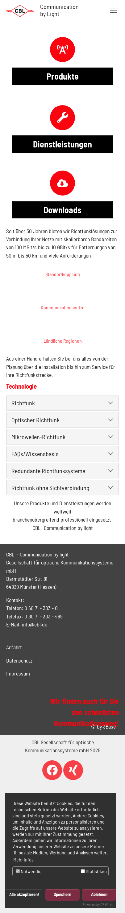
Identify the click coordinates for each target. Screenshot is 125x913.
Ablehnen (99, 894)
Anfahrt (14, 647)
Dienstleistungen (62, 144)
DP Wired (107, 904)
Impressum (18, 673)
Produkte (63, 76)
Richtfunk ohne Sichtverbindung (50, 487)
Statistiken (94, 871)
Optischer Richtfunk (35, 419)
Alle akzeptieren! (24, 894)
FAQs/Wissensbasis (35, 453)
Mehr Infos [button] (23, 859)
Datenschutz (19, 660)
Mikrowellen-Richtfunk (38, 436)
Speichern (62, 894)
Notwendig (29, 871)
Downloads (62, 209)
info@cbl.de (34, 624)
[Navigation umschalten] (113, 11)
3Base (109, 726)
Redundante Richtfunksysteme (48, 470)
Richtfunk (23, 403)
